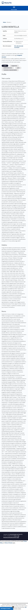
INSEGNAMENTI (14, 65)
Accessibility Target (15, 537)
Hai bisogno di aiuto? (5, 608)
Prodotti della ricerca (8, 67)
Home (4, 22)
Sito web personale (18, 46)
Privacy (15, 536)
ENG (25, 607)
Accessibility (8, 537)
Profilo (5, 65)
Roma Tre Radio (14, 9)
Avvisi (18, 67)
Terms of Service (8, 543)
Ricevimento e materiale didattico (10, 70)
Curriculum (16, 47)
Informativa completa (17, 608)
